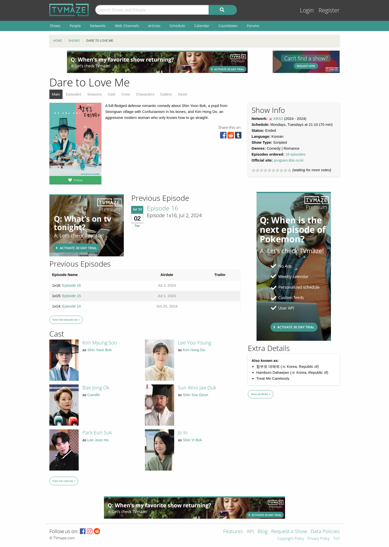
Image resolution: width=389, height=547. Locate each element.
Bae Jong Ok (95, 387)
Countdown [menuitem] (228, 25)
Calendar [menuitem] (201, 25)
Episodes (73, 94)
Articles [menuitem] (154, 25)
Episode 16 (162, 208)
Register (329, 10)
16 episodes (295, 154)
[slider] (271, 170)
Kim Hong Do (194, 350)
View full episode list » (66, 319)
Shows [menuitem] (55, 25)
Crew (125, 94)
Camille (93, 395)
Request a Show (289, 532)
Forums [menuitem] (253, 25)
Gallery (166, 94)
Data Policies (325, 532)
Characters (145, 94)
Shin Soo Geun (195, 395)
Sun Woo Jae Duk (197, 387)
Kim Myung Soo (99, 342)
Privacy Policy (319, 539)
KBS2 (278, 118)
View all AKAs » (260, 394)
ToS (336, 539)
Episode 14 (71, 306)
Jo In (183, 432)
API (250, 532)
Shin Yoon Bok (99, 350)
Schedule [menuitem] (177, 25)
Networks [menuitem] (98, 25)
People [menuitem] (75, 25)
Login (307, 10)
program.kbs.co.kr (289, 160)
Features (233, 532)
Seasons (94, 94)
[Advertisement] (157, 62)
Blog (262, 532)
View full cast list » (63, 480)
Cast (111, 94)
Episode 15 (71, 296)
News (183, 94)
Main (56, 94)
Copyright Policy (290, 539)
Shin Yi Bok (192, 440)
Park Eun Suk (97, 432)
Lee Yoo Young (194, 342)
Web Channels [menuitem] (127, 25)
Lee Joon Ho (97, 440)
